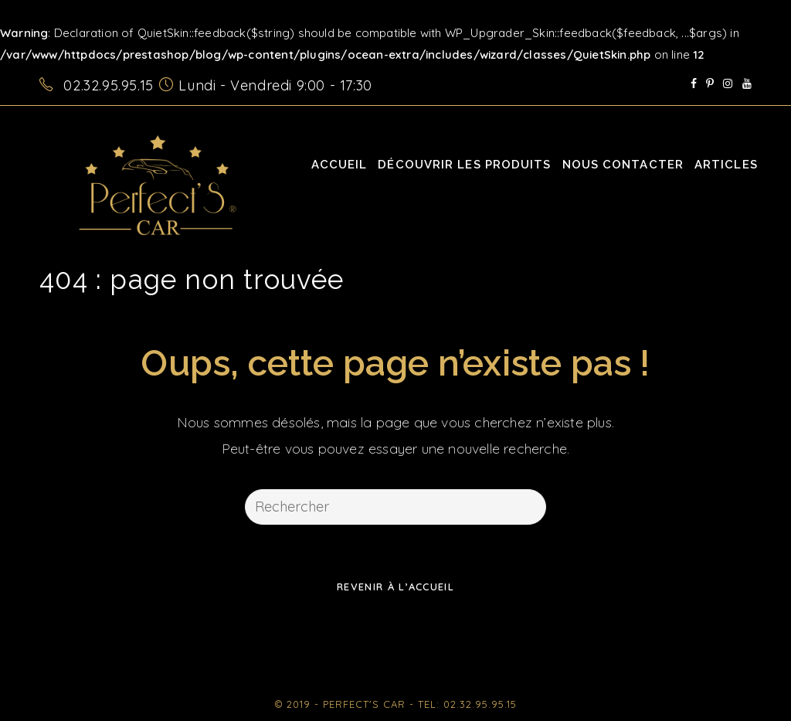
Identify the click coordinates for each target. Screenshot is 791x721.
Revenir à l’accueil (395, 586)
